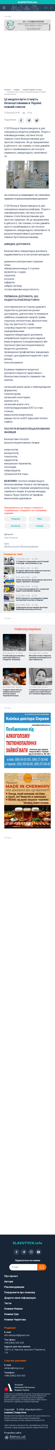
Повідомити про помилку (19, 1292)
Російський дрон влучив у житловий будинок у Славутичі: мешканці (14, 658)
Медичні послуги (12, 546)
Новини (17, 90)
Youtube (39, 526)
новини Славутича (15, 1412)
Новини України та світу (32, 90)
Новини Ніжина (13, 1308)
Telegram (15, 519)
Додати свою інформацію (20, 1297)
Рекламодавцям (14, 1286)
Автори (8, 1281)
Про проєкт (11, 1276)
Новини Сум (11, 1314)
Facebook (15, 526)
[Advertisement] (26, 60)
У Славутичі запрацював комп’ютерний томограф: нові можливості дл (32, 562)
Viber (39, 519)
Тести (7, 1303)
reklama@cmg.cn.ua (13, 1368)
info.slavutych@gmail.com (17, 1335)
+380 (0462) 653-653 (14, 1375)
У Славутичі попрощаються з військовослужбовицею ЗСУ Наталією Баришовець (40, 692)
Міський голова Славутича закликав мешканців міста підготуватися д (40, 658)
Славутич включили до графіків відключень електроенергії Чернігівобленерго (12, 693)
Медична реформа (29, 546)
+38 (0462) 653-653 (14, 1342)
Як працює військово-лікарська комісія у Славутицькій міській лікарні (33, 571)
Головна (7, 90)
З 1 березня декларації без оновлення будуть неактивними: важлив (32, 590)
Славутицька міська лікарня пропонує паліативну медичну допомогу (32, 608)
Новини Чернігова (15, 1319)
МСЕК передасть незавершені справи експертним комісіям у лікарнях (32, 599)
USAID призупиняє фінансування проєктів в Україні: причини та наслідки (34, 581)
